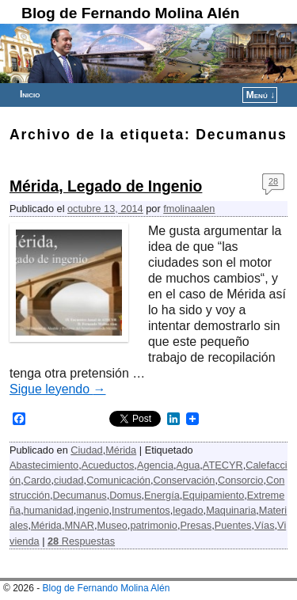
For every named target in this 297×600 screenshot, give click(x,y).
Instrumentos (141, 510)
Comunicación (118, 480)
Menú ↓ (260, 95)
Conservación (184, 480)
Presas (195, 525)
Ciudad (86, 450)
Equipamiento (213, 495)
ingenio (92, 510)
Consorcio (240, 480)
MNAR (79, 525)
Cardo (37, 480)
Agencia (155, 465)
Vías (264, 525)
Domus (125, 495)
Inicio (30, 94)
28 (273, 181)
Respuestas (81, 541)
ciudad (69, 480)
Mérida (120, 450)
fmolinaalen (189, 209)
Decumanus (80, 495)
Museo (112, 525)
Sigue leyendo (58, 389)
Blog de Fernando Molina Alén (130, 13)
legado (188, 510)
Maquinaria (231, 510)
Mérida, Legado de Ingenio (106, 186)
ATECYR (223, 465)
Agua (188, 465)
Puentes (233, 525)
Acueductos (108, 465)
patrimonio (153, 525)
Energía (162, 495)
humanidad (49, 510)
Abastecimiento (44, 465)
